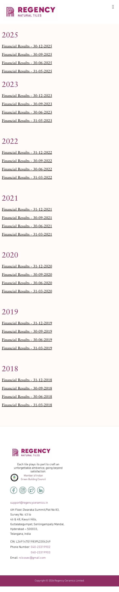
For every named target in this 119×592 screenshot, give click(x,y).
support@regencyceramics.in (29, 503)
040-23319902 (40, 547)
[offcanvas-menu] (113, 7)
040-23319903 (40, 552)
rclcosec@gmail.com (32, 558)
